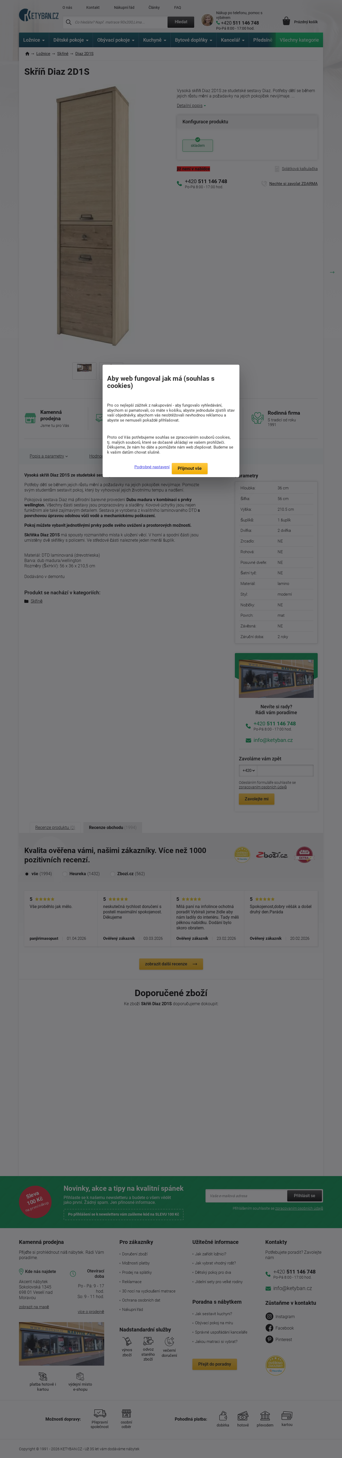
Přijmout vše (190, 468)
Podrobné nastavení (152, 467)
